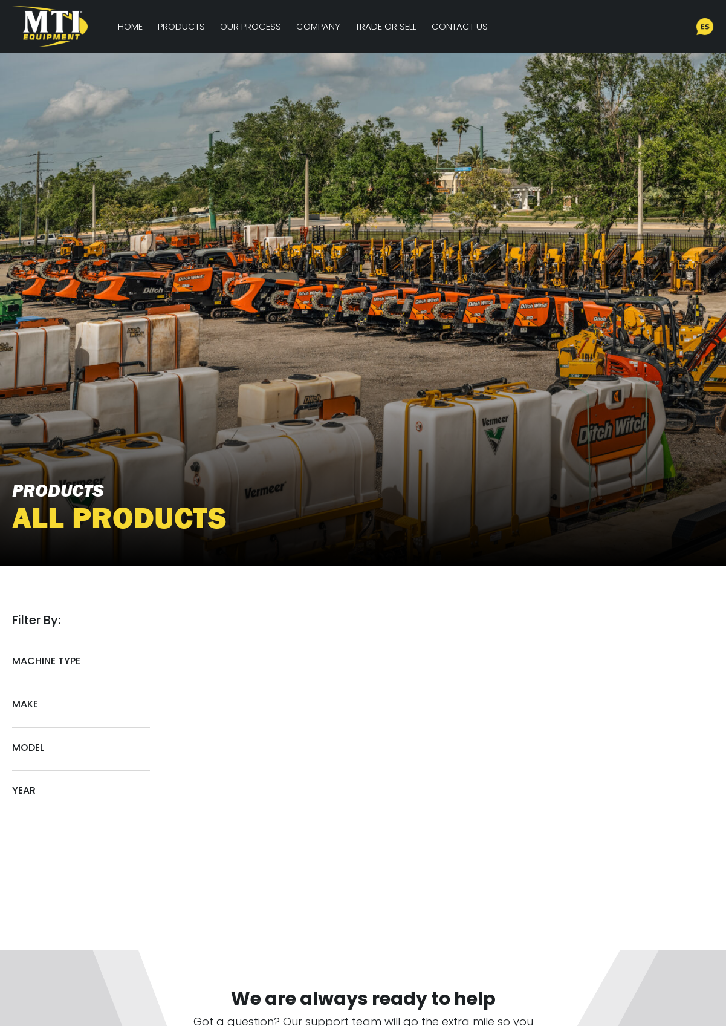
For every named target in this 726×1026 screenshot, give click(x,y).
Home (130, 26)
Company (318, 26)
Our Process (250, 26)
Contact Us (460, 26)
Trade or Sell (385, 26)
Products (181, 26)
